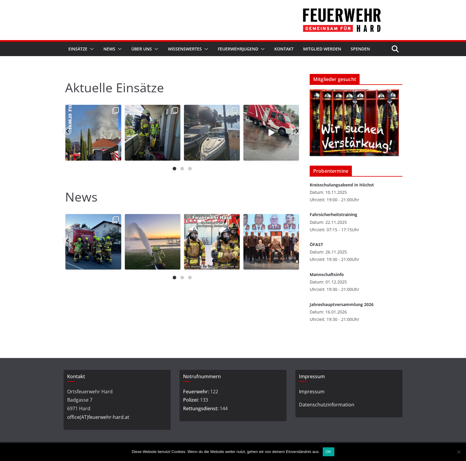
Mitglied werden (322, 49)
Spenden (360, 49)
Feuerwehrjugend (238, 49)
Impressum (312, 391)
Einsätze (77, 49)
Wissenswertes (185, 49)
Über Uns (141, 49)
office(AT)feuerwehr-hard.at (98, 417)
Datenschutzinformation (326, 404)
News (109, 49)
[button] (90, 49)
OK (328, 451)
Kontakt (284, 49)
